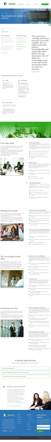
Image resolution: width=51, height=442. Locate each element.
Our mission (19, 416)
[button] (28, 4)
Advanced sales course (31, 419)
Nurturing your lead (19, 48)
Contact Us (29, 429)
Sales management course (31, 422)
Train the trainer (29, 426)
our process (20, 4)
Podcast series (19, 423)
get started (4, 52)
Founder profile (19, 417)
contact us (28, 363)
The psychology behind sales (21, 46)
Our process (19, 419)
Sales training (29, 415)
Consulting (28, 423)
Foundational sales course (30, 418)
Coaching (28, 425)
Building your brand (19, 44)
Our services (29, 414)
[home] (10, 4)
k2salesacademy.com (21, 96)
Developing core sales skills (21, 41)
